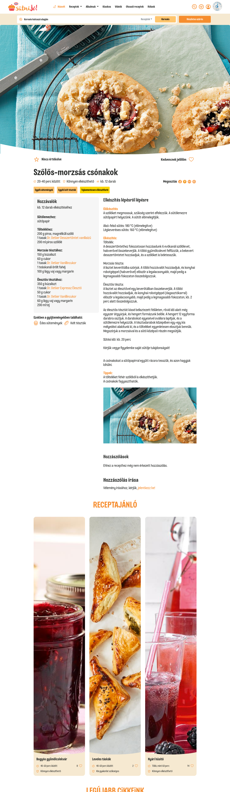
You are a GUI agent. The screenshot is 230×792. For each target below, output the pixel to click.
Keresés (165, 19)
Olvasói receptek (135, 6)
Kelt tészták (75, 323)
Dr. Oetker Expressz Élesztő (64, 288)
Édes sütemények (48, 323)
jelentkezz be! (146, 488)
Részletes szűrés (195, 19)
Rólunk (151, 6)
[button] (75, 6)
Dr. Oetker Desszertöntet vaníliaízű (69, 238)
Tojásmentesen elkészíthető (94, 190)
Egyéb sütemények (44, 190)
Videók (118, 6)
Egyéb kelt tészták (67, 190)
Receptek (145, 19)
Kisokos (107, 6)
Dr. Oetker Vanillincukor (61, 263)
